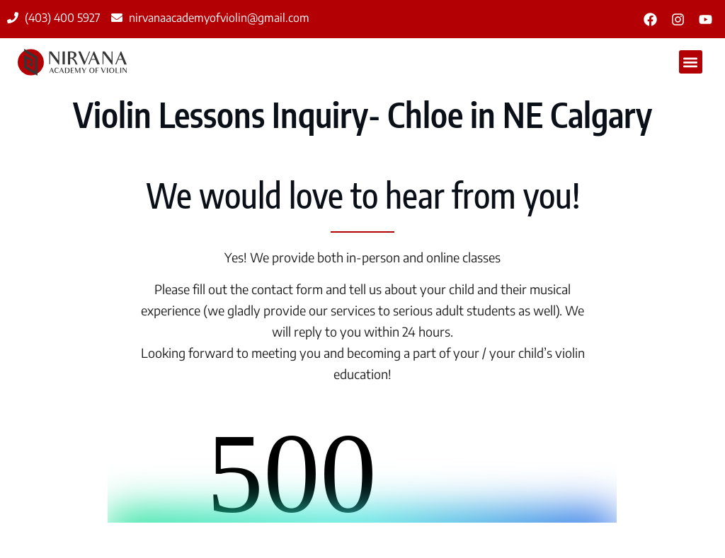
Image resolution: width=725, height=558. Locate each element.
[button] (690, 62)
